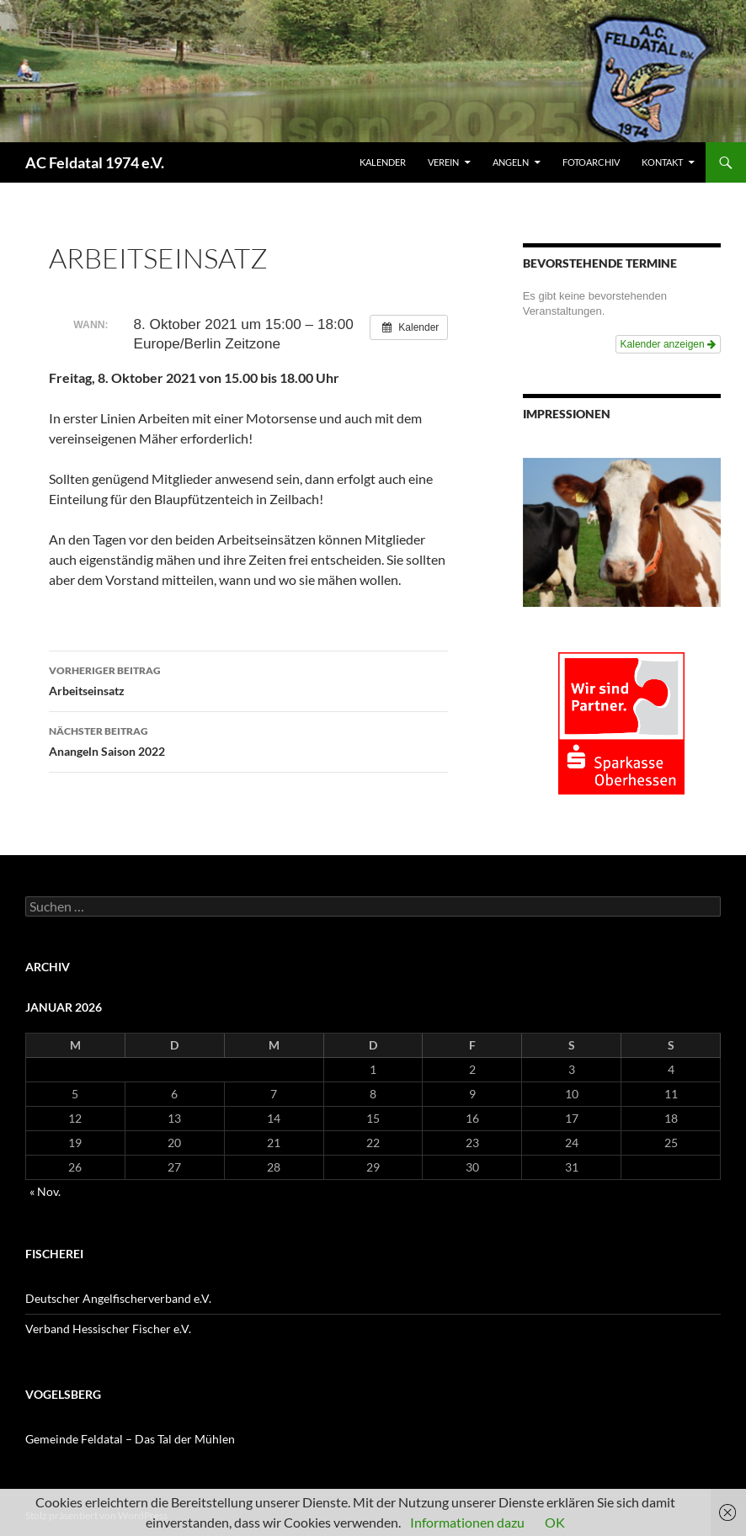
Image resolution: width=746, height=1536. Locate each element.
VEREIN (443, 162)
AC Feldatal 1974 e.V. (94, 162)
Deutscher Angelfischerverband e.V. (118, 1298)
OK (555, 1522)
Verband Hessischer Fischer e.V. (108, 1328)
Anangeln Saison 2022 (248, 739)
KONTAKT (662, 162)
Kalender (383, 162)
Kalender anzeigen (668, 344)
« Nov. (45, 1191)
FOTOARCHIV (591, 162)
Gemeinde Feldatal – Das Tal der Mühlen (130, 1439)
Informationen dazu (467, 1522)
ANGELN (511, 162)
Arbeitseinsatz (248, 679)
